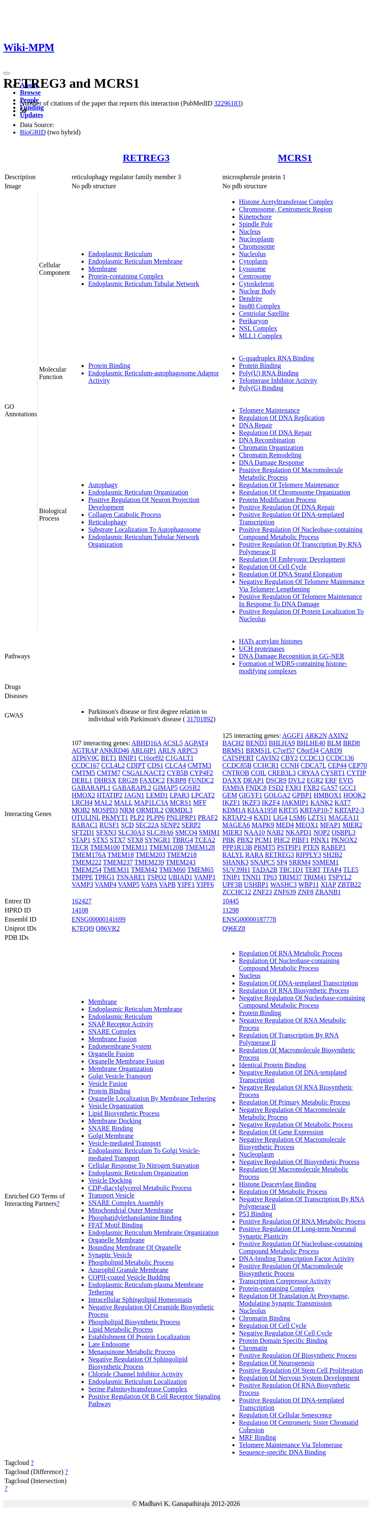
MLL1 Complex (260, 335)
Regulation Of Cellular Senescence (285, 1415)
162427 (82, 901)
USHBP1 (256, 884)
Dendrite (250, 298)
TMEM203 (150, 854)
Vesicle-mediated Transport (124, 1143)
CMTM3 (199, 765)
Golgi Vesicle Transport (119, 1076)
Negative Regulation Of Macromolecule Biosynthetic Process (292, 1143)
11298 (230, 910)
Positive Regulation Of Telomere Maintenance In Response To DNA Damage (300, 600)
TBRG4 (182, 839)
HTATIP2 (110, 795)
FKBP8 (176, 780)
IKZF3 (251, 802)
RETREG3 (146, 157)
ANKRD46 (114, 750)
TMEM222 (86, 862)
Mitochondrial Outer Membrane (130, 1210)
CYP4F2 (201, 772)
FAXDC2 (152, 780)
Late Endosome (109, 1344)
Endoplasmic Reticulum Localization (137, 1381)
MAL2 (103, 802)
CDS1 (155, 765)
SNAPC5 (262, 862)
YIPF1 (186, 884)
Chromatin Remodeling (270, 455)
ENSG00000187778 (249, 919)
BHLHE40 (311, 743)
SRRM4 (299, 862)
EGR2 (315, 780)
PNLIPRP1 (181, 817)
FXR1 (293, 787)
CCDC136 (340, 757)
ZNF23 (262, 891)
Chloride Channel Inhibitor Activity (135, 1374)
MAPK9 (262, 824)
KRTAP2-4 (237, 817)
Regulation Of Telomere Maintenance (289, 484)
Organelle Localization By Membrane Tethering (152, 1098)
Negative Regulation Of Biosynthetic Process (299, 1161)
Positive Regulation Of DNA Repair (287, 507)
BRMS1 (233, 750)
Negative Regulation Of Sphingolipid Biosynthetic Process (138, 1363)
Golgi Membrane (111, 1135)
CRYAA (308, 772)
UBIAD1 (180, 877)
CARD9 (331, 750)
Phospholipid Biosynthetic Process (134, 1321)
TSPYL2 (340, 877)
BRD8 (351, 743)
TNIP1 (231, 877)
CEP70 (357, 765)
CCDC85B (236, 765)
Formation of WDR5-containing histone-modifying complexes (293, 667)
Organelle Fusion (111, 1053)
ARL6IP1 (143, 750)
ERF (331, 780)
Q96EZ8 (233, 928)
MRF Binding (257, 1437)
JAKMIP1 (295, 802)
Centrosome (255, 276)
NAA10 (254, 832)
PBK (228, 839)
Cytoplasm (253, 261)
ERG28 (128, 780)
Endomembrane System (119, 1046)
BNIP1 (127, 757)
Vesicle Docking (110, 1180)
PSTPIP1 (289, 847)
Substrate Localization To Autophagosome (144, 529)
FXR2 (311, 787)
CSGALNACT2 (143, 772)
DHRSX (105, 780)
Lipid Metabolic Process (120, 1329)
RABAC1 (85, 824)
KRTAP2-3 (349, 810)
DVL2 (296, 780)
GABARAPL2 (131, 787)
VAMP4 (105, 884)
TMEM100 (105, 847)
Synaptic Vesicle (110, 1254)
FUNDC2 (201, 780)
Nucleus (250, 231)
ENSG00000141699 (99, 919)
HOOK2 (354, 795)
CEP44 (337, 765)
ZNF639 (284, 891)
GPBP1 (302, 795)
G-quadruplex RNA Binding (276, 358)
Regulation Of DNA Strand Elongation (290, 574)
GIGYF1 (250, 795)
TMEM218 (182, 854)
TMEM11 (134, 847)
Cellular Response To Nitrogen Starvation (143, 1165)
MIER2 (352, 824)
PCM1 (263, 839)
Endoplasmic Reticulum (120, 253)
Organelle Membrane (116, 1240)
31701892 (200, 719)
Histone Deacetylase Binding (277, 1184)
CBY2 (289, 757)
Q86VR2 (108, 928)
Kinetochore (255, 216)
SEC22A (147, 824)
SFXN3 (106, 832)
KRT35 (288, 810)
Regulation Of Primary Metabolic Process (294, 1102)
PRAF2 (208, 817)
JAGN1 (134, 795)
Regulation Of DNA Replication (282, 417)
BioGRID (33, 132)
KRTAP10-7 (316, 810)
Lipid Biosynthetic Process (123, 1113)
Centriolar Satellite (264, 313)
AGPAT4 (196, 743)
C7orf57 (284, 750)
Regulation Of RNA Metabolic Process (291, 953)
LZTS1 (317, 817)
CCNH (289, 765)
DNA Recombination (267, 440)
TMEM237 (118, 862)
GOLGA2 (277, 795)
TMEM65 (200, 869)
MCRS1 (295, 157)
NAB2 (275, 832)
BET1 (109, 757)
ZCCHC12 (236, 891)
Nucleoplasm (256, 238)
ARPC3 (187, 750)
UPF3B (232, 884)
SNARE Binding (110, 1128)
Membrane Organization (120, 1068)
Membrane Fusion (112, 1038)
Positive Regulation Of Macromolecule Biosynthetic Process (291, 1270)
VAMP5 (129, 884)
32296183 (227, 103)
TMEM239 (149, 862)
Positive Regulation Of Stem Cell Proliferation (301, 1370)
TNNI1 (251, 877)
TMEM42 (144, 869)
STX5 (100, 839)
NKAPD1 (298, 832)
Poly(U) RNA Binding (269, 373)
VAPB (167, 884)
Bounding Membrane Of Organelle (134, 1247)
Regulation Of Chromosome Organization (294, 492)
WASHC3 (283, 884)
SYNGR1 (157, 839)
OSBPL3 (343, 832)
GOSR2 (189, 787)
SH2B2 (332, 854)
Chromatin (253, 1348)
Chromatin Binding (264, 1318)
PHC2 (282, 839)
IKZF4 (271, 802)
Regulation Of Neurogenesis (276, 1362)
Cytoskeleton (256, 283)
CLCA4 (175, 765)
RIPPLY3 (308, 854)
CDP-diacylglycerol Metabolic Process (140, 1187)
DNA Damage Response (271, 462)
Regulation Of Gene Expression (281, 1131)
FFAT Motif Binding (115, 1225)
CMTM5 (83, 772)
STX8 (135, 839)
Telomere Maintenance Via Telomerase (291, 1444)
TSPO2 (157, 877)
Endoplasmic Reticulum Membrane (135, 261)
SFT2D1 (83, 832)
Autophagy (103, 484)
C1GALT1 (180, 757)
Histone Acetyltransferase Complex (286, 201)
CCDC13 (312, 757)
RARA (254, 854)
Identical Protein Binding (272, 1064)
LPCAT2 (203, 795)
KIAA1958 (262, 810)
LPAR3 (179, 795)
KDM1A (234, 810)
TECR (80, 847)
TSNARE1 (130, 877)
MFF (199, 802)
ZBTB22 (349, 884)
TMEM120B (166, 847)
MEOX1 (306, 824)
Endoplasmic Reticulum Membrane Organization (153, 1232)
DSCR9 (276, 780)
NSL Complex (258, 328)
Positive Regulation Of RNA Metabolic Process (302, 1221)
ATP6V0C (85, 757)
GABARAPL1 (91, 787)
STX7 (118, 839)
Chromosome (257, 246)
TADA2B (265, 869)
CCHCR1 (266, 765)
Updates (31, 114)
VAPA (149, 884)
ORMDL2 (150, 810)
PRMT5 (264, 847)
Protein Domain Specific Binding (283, 1340)
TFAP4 (332, 869)
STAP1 (81, 839)
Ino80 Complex (259, 306)
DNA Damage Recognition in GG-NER (291, 656)
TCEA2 (205, 839)
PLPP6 (155, 817)
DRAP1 (253, 780)
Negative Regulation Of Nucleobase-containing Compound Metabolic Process (302, 1001)
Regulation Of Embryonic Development (292, 559)
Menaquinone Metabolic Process (131, 1351)
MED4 (285, 824)
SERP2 (190, 824)
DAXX (232, 780)
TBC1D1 (291, 869)
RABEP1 (333, 847)
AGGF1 (293, 735)
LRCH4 (82, 802)
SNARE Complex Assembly (126, 1202)
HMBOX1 (328, 795)
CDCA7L (313, 765)
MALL (123, 802)
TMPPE (82, 877)
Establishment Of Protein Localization (139, 1336)
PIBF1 (300, 839)
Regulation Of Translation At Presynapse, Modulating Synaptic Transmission (294, 1299)
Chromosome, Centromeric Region (285, 209)
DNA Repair (255, 425)
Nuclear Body (257, 291)
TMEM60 (172, 869)
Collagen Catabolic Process (124, 514)
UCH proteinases (262, 648)
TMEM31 (116, 869)
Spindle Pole (256, 224)
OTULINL (86, 817)
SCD (127, 824)
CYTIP (356, 772)
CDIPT (135, 765)
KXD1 (262, 817)
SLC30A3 (131, 832)
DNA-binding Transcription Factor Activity (297, 1258)
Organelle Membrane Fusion (126, 1061)
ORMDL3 (179, 810)
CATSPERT (238, 757)
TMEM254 (86, 869)
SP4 (282, 862)
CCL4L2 (113, 765)
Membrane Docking (114, 1120)
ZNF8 (306, 891)
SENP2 (170, 824)
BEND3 (256, 743)
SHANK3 (235, 862)
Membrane (102, 268)
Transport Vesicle (111, 1195)
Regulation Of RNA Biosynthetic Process (294, 990)
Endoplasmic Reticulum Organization (138, 492)
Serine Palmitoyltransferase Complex (137, 1388)
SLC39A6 (160, 832)
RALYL (233, 854)
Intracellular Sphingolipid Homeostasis (140, 1299)
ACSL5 (172, 743)
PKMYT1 (115, 817)
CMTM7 (109, 772)
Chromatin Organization (271, 447)
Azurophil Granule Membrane (128, 1269)
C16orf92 (151, 757)
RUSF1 (109, 824)
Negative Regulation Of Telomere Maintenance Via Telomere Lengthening (302, 585)
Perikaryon (253, 320)
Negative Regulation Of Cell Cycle (285, 1333)
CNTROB (235, 772)
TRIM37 (290, 877)
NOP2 (321, 832)
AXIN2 (338, 735)
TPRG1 (104, 877)
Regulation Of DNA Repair (275, 432)
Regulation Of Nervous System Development (299, 1377)
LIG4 (280, 817)
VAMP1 (204, 877)
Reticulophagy (107, 522)
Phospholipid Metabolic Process (131, 1262)
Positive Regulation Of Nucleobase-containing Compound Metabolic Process (300, 533)
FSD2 (276, 787)
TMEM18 (120, 854)
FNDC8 (256, 787)
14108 (80, 910)
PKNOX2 (344, 839)
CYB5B (177, 772)
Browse (30, 92)
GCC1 (347, 787)
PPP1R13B (237, 847)
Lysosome (252, 268)
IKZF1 (231, 802)
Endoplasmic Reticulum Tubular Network (143, 283)
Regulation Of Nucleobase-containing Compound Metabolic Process (289, 964)
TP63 (270, 877)
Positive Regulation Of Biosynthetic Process (298, 1355)
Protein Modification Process (277, 499)
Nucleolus (252, 253)
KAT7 (343, 802)
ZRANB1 (328, 891)
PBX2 (245, 839)
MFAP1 (330, 824)
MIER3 (232, 832)
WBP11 (308, 884)
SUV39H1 (236, 869)
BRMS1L (258, 750)
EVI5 (346, 780)
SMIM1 (209, 832)
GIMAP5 (165, 787)
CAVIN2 (268, 757)
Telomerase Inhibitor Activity (278, 380)
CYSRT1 (333, 772)
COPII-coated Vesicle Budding (129, 1277)
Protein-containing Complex (126, 276)
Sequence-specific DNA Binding (282, 1452)
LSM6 (297, 817)
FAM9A (233, 787)
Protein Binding (109, 365)
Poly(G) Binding (261, 387)
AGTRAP (85, 750)
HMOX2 (83, 795)
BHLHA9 (282, 743)
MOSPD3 (105, 810)
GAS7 (329, 787)
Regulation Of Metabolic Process (283, 1191)
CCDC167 (86, 765)
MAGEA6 (236, 824)
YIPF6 (205, 884)
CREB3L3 (282, 772)
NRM (126, 810)
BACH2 (233, 743)
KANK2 (321, 802)
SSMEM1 (325, 862)
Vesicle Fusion (107, 1083)
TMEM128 (200, 847)
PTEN (311, 847)
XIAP (328, 884)
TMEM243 (181, 862)
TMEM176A (89, 854)
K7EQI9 (83, 928)
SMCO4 (186, 832)
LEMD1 (157, 795)
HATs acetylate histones (271, 641)
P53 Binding (255, 1213)
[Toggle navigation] (6, 73)
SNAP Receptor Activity (121, 1023)
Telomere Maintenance (269, 410)
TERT (313, 869)
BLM (334, 743)
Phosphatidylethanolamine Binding (134, 1217)
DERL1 (82, 780)
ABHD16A (146, 743)
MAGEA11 (344, 817)
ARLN (167, 750)
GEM (229, 795)
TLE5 (350, 869)
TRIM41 (314, 877)
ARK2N (316, 735)
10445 (230, 901)
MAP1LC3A (151, 802)
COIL (258, 772)
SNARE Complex (112, 1031)
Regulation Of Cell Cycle (273, 566)
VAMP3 (82, 884)
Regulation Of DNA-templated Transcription (298, 983)
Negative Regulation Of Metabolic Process (296, 1124)
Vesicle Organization (115, 1105)
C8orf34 (308, 750)
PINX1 (320, 839)
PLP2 (137, 817)
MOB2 (81, 810)
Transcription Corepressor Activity (285, 1280)
